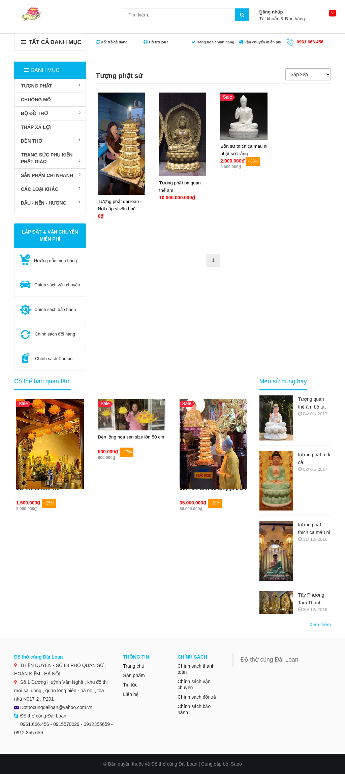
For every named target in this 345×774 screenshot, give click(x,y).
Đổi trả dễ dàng (112, 42)
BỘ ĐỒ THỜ (51, 113)
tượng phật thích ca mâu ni (314, 528)
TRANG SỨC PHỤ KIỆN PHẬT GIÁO (51, 158)
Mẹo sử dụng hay (283, 381)
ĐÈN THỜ (51, 141)
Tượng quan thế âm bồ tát (312, 403)
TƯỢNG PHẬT (51, 85)
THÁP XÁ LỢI (36, 127)
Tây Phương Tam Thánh (311, 598)
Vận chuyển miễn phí (260, 42)
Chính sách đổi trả (197, 697)
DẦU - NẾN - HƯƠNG (51, 203)
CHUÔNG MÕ (36, 99)
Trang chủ (134, 666)
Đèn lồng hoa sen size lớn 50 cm (131, 436)
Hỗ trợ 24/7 (156, 42)
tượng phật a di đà (314, 458)
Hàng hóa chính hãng (212, 42)
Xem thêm (320, 624)
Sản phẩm (134, 675)
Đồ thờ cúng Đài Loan (270, 659)
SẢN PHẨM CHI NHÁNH (51, 175)
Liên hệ (130, 694)
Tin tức (130, 685)
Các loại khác (51, 189)
